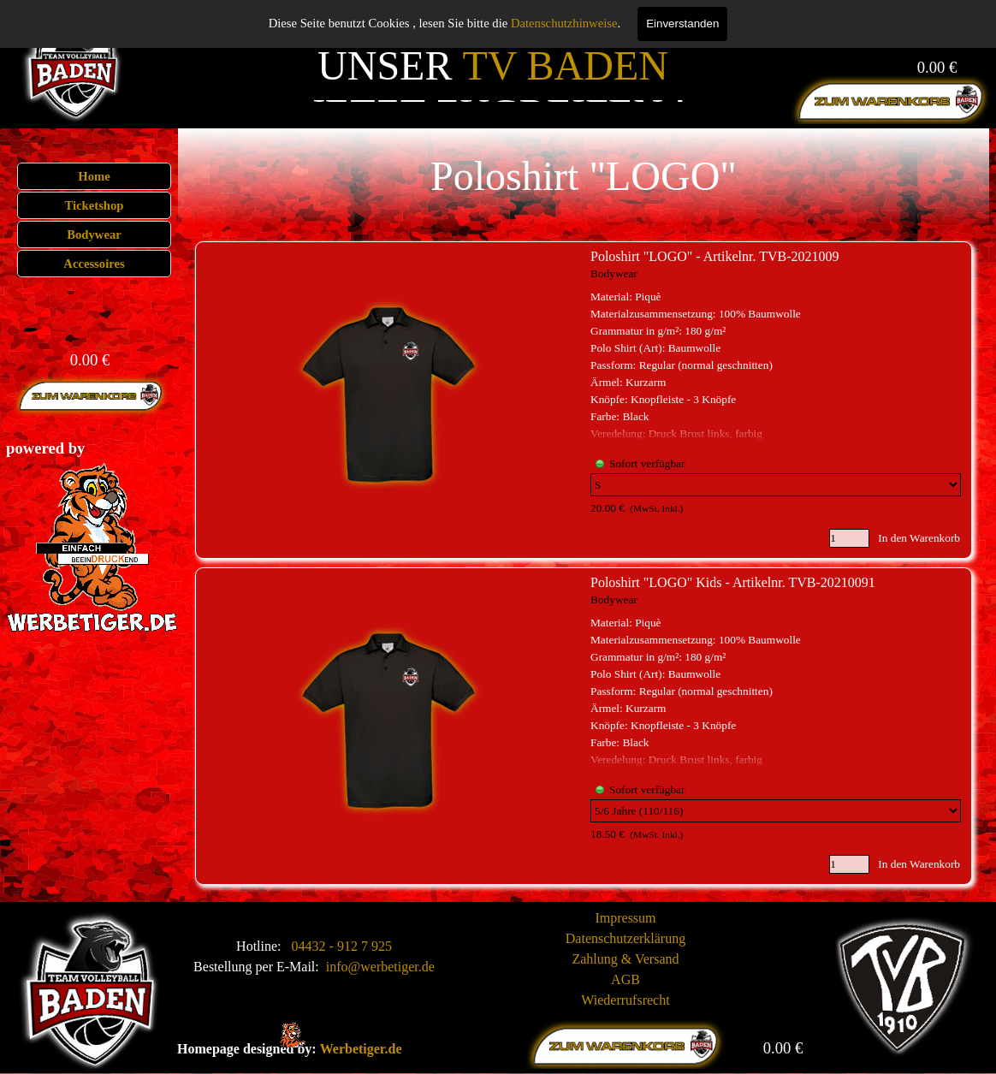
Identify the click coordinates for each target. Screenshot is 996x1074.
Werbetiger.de (361, 1048)
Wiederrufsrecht (625, 1000)
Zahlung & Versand (625, 959)
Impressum (625, 918)
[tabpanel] (70, 448)
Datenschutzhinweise (564, 23)
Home (94, 176)
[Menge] (849, 538)
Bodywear (94, 234)
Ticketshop (94, 205)
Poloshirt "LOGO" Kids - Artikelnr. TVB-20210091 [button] (732, 582)
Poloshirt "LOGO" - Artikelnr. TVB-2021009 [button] (714, 256)
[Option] (775, 484)
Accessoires (93, 263)
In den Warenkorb (919, 537)
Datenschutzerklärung (625, 938)
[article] (583, 400)
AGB (625, 979)
